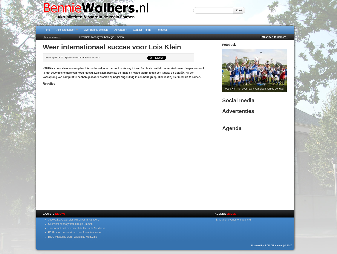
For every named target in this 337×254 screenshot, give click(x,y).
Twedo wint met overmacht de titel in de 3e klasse (76, 228)
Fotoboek (162, 29)
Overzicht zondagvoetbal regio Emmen (101, 37)
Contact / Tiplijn (142, 29)
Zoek (239, 10)
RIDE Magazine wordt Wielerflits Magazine (72, 236)
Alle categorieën (67, 29)
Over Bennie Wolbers (96, 29)
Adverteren (120, 29)
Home (47, 29)
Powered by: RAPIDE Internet (267, 245)
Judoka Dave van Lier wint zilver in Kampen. (73, 219)
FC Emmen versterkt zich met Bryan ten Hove (74, 232)
